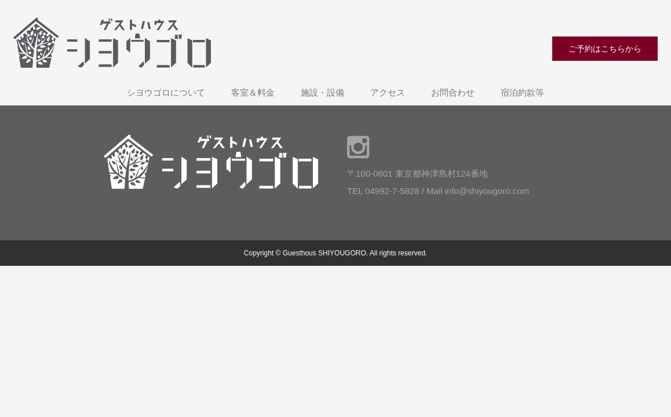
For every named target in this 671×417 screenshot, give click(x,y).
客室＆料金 (253, 92)
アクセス (387, 92)
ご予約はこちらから (604, 48)
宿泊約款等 (522, 92)
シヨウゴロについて (166, 92)
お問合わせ (453, 92)
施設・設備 (322, 92)
